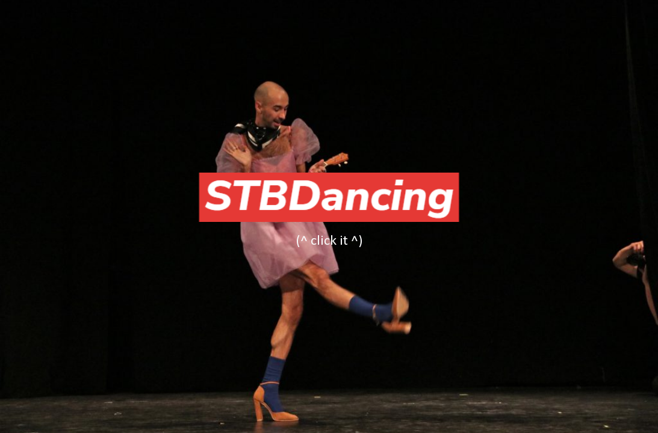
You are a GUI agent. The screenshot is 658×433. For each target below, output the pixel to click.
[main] (329, 241)
